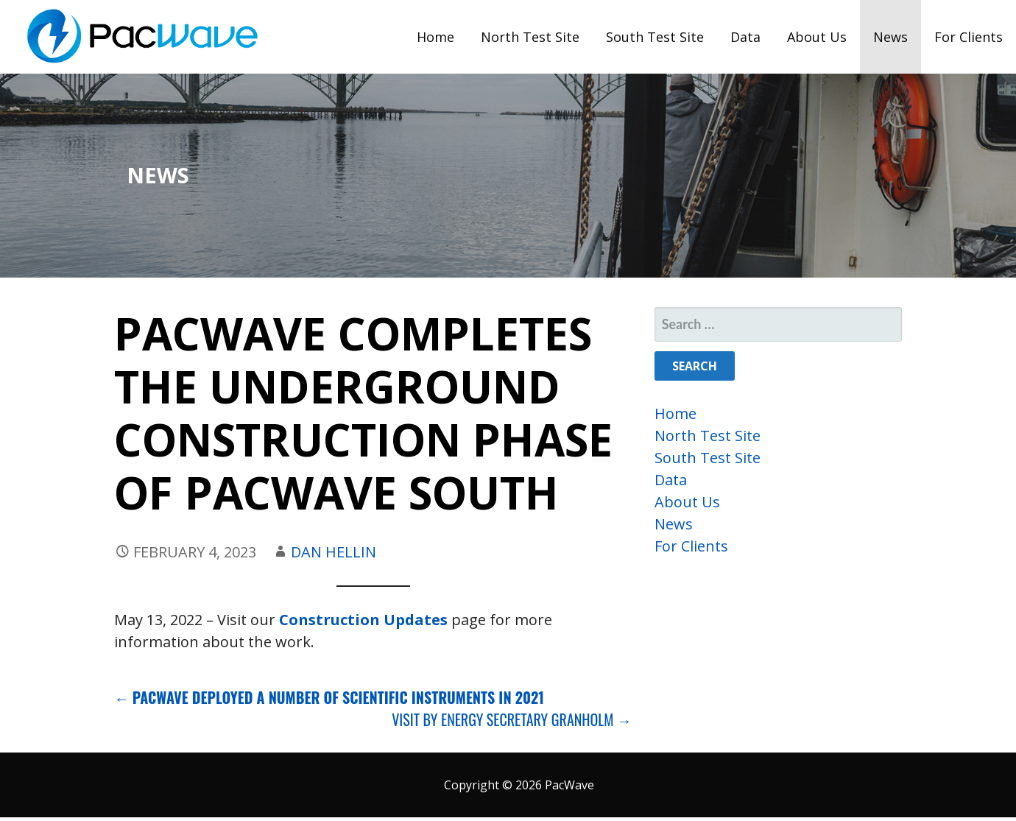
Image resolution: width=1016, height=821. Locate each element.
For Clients (968, 37)
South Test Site (655, 37)
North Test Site (530, 37)
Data (745, 37)
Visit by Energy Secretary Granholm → (512, 719)
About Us (817, 37)
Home (435, 37)
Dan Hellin (333, 552)
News (890, 37)
